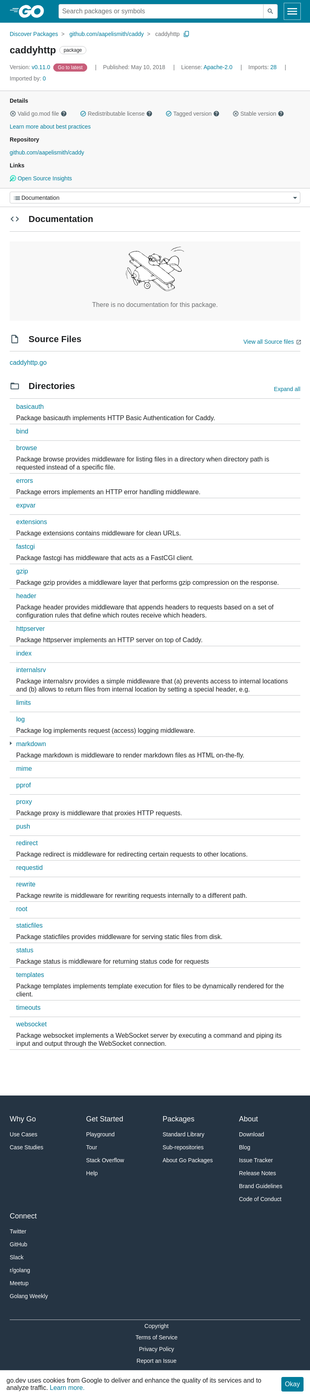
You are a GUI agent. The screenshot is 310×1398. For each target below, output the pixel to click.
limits (23, 702)
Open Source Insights (41, 178)
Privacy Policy (156, 1349)
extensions (31, 521)
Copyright (157, 1326)
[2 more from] (11, 743)
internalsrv (31, 669)
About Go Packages (188, 1160)
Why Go (23, 1119)
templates (30, 974)
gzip (22, 571)
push (23, 826)
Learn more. (67, 1387)
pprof (23, 785)
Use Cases (23, 1134)
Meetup (19, 1283)
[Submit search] (270, 11)
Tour (91, 1147)
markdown (31, 743)
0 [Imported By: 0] (28, 78)
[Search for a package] (161, 11)
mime (24, 768)
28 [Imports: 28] (263, 67)
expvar (26, 505)
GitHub (18, 1244)
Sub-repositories (183, 1147)
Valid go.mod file (38, 113)
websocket (31, 1024)
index (23, 653)
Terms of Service (157, 1337)
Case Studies (26, 1147)
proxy (24, 801)
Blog (244, 1147)
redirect (27, 843)
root (21, 908)
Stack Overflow (105, 1160)
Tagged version (192, 113)
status (25, 950)
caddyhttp (167, 34)
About (248, 1119)
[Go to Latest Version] (70, 67)
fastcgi (25, 546)
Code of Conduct (260, 1199)
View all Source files (268, 341)
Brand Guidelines (260, 1186)
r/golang (20, 1270)
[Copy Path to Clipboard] (186, 34)
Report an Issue (156, 1361)
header (26, 595)
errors (24, 480)
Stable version (258, 113)
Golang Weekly (29, 1296)
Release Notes (257, 1173)
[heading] (34, 11)
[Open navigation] (292, 11)
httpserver (30, 628)
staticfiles (29, 925)
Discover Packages (34, 34)
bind (22, 431)
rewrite (26, 884)
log (20, 719)
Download (251, 1134)
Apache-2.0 (217, 67)
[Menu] (155, 197)
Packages (179, 1119)
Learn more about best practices (50, 126)
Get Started (104, 1119)
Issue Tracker (256, 1160)
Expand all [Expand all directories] (287, 389)
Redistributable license (116, 113)
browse (26, 447)
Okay (292, 1384)
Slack (16, 1257)
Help (92, 1173)
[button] (13, 113)
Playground (100, 1134)
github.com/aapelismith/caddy (106, 34)
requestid (29, 867)
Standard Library (184, 1134)
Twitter (18, 1231)
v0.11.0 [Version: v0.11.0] (31, 67)
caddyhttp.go (28, 362)
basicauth (30, 406)
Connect (23, 1216)
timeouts (28, 1007)
